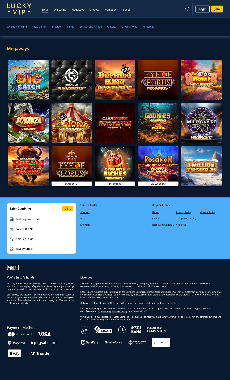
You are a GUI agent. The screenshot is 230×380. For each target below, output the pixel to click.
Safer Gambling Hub (99, 319)
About (155, 212)
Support (85, 212)
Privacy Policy (183, 212)
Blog (83, 218)
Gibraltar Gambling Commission (198, 294)
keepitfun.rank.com (63, 289)
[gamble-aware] (41, 268)
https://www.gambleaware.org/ (113, 311)
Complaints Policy (186, 218)
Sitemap (85, 224)
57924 (174, 291)
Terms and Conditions (163, 224)
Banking (156, 218)
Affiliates (181, 224)
